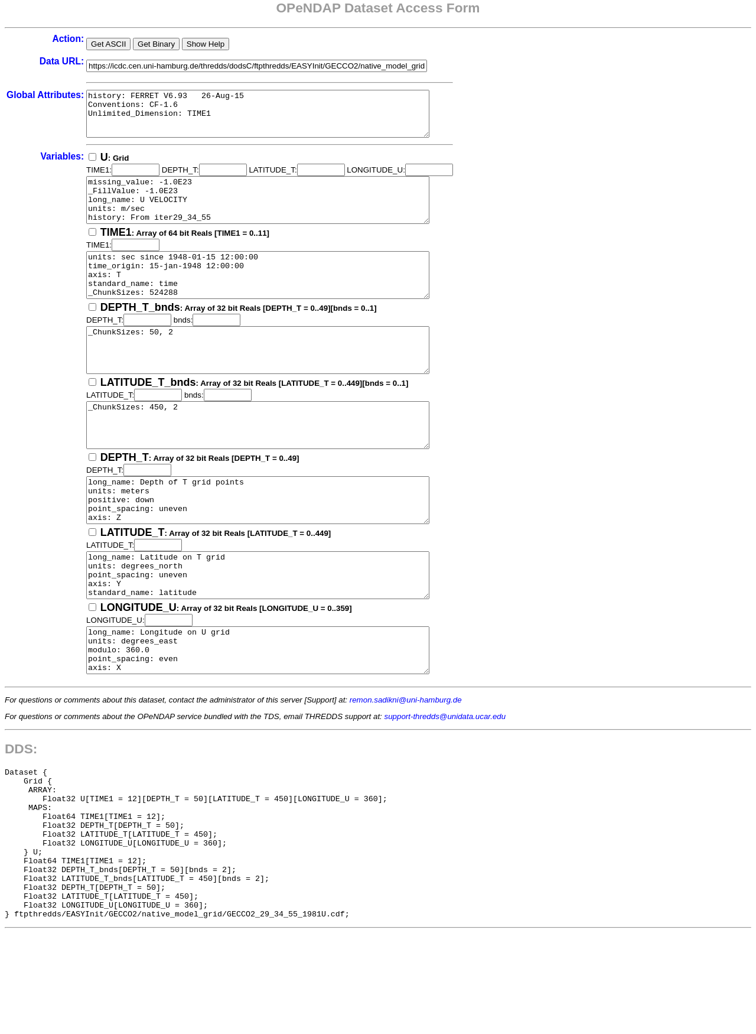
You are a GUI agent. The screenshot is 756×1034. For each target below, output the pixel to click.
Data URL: (62, 61)
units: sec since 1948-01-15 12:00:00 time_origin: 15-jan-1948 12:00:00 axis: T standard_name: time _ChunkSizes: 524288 (278, 297)
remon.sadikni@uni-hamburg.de (406, 770)
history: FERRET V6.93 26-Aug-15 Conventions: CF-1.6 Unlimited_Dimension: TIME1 (278, 118)
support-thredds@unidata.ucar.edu (445, 787)
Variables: (62, 165)
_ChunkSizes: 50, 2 (278, 381)
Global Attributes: (45, 95)
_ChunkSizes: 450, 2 (278, 465)
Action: (68, 39)
